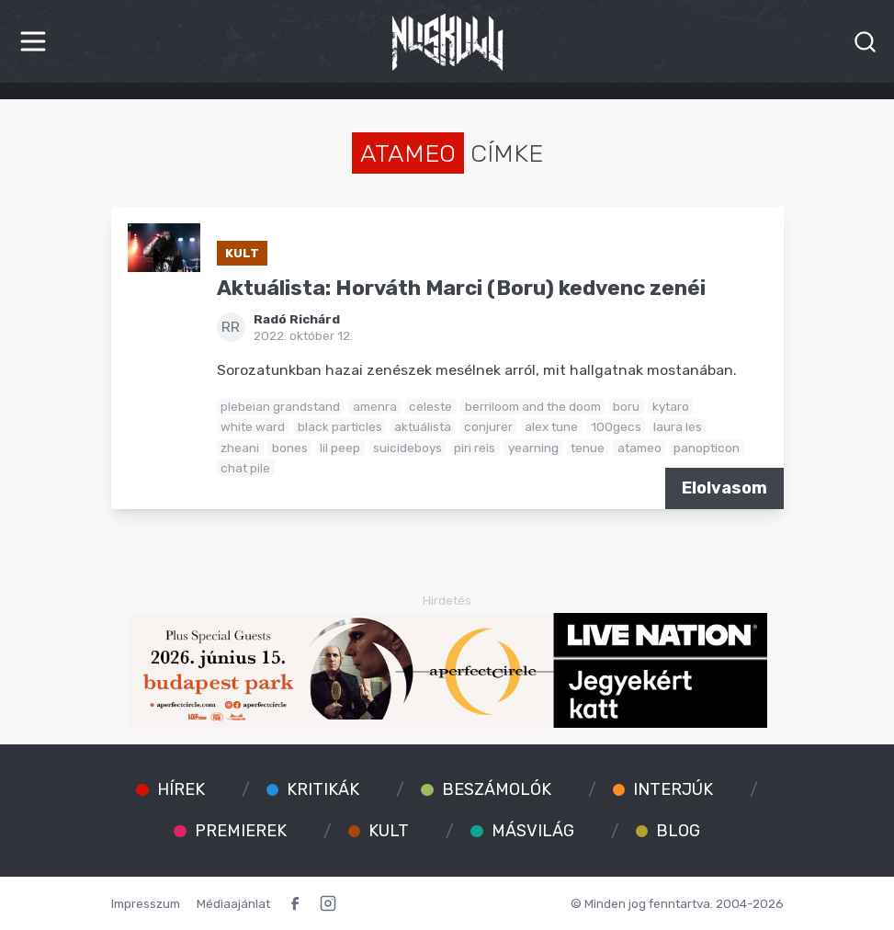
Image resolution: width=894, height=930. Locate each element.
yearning (533, 447)
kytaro (670, 406)
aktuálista (422, 426)
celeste (430, 406)
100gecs (616, 426)
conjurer (488, 426)
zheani (240, 447)
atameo (639, 447)
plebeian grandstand (280, 406)
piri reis (474, 447)
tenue (588, 447)
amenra (375, 406)
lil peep (340, 447)
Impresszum (145, 903)
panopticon (706, 447)
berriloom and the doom (533, 406)
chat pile (245, 467)
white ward (253, 426)
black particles (340, 426)
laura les (677, 426)
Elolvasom (724, 488)
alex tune (551, 426)
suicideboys (407, 447)
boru (626, 406)
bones (290, 447)
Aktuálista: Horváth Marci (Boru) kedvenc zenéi (461, 288)
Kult (242, 252)
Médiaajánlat (233, 903)
